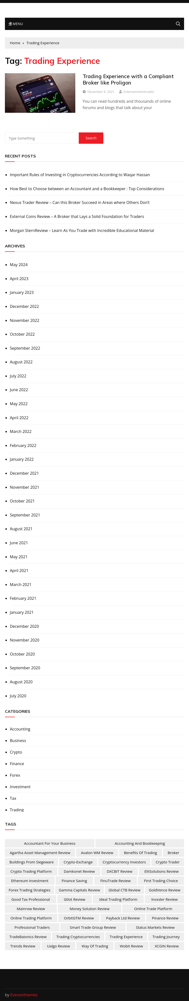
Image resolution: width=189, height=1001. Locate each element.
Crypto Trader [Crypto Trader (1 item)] (168, 861)
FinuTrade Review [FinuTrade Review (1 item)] (115, 880)
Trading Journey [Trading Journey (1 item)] (166, 936)
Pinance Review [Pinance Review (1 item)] (165, 917)
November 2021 (24, 487)
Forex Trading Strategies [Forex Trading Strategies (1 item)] (29, 889)
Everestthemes (24, 995)
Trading (17, 810)
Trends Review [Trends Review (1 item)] (22, 946)
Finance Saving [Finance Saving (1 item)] (74, 880)
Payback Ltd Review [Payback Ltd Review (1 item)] (123, 917)
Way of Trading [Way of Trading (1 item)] (95, 946)
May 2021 (19, 556)
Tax (13, 798)
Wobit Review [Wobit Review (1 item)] (131, 946)
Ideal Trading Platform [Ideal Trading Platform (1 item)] (118, 899)
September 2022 (25, 348)
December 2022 (24, 306)
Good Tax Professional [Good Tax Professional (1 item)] (30, 899)
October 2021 (22, 501)
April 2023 (19, 278)
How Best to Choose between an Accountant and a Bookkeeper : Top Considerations (87, 188)
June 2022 (19, 389)
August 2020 (21, 682)
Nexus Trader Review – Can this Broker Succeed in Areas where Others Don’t (80, 202)
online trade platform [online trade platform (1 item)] (153, 908)
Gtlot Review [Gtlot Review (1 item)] (74, 899)
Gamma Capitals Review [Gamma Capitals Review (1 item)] (79, 889)
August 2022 (21, 362)
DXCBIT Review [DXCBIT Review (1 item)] (119, 871)
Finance (17, 764)
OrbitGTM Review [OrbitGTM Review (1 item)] (79, 917)
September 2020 (25, 668)
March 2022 (21, 431)
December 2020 (24, 626)
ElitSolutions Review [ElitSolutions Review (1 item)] (161, 871)
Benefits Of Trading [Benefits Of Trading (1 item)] (140, 852)
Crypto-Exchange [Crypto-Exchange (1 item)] (78, 861)
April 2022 (19, 417)
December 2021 (24, 473)
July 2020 (18, 696)
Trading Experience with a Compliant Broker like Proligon (128, 79)
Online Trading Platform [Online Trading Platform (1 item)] (31, 917)
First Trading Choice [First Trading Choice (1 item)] (161, 880)
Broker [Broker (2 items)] (173, 852)
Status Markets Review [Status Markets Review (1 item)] (155, 927)
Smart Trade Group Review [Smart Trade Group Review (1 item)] (93, 927)
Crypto (16, 752)
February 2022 (23, 445)
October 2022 (22, 334)
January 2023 (22, 292)
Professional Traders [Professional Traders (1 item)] (32, 927)
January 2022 (22, 459)
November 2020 (24, 640)
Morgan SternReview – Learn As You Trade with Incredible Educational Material (82, 230)
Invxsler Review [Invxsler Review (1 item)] (164, 899)
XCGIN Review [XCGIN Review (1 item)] (167, 946)
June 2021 (19, 542)
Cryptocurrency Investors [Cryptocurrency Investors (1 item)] (124, 861)
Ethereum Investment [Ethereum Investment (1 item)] (29, 880)
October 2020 (22, 654)
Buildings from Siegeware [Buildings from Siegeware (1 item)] (31, 861)
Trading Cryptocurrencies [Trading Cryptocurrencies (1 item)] (78, 936)
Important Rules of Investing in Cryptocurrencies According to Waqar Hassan (80, 174)
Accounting (20, 729)
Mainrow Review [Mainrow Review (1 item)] (31, 908)
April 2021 (19, 570)
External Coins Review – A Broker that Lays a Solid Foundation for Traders (77, 216)
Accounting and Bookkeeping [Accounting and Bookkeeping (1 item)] (140, 843)
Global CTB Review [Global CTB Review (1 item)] (124, 889)
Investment (20, 787)
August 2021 (21, 528)
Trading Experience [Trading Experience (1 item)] (126, 936)
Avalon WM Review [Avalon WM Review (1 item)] (97, 852)
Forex (15, 775)
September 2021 (25, 515)
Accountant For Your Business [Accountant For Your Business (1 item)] (50, 843)
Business (18, 741)
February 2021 (23, 598)
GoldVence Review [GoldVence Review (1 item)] (164, 889)
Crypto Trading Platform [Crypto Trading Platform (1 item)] (31, 871)
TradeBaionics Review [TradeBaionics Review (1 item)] (28, 936)
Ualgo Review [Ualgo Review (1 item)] (58, 946)
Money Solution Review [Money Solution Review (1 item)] (90, 908)
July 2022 (18, 376)
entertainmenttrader (138, 91)
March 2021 (21, 584)
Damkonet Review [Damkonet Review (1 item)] (79, 871)
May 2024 (19, 264)
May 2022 (19, 403)
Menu (16, 23)
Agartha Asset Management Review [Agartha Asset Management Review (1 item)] (40, 852)
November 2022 (24, 320)
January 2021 (22, 612)
